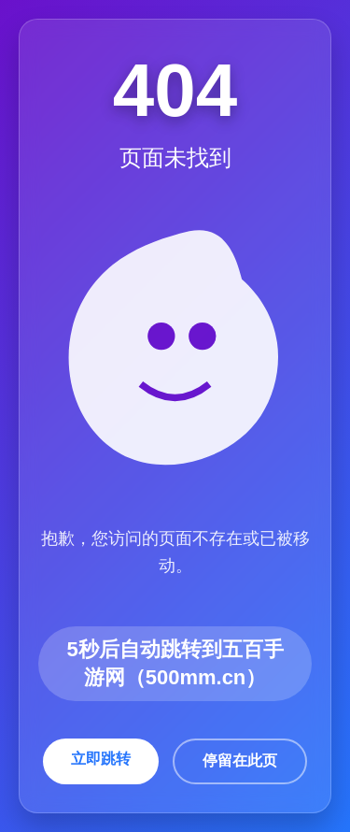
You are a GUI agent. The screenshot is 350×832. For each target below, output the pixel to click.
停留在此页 (240, 760)
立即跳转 (101, 759)
